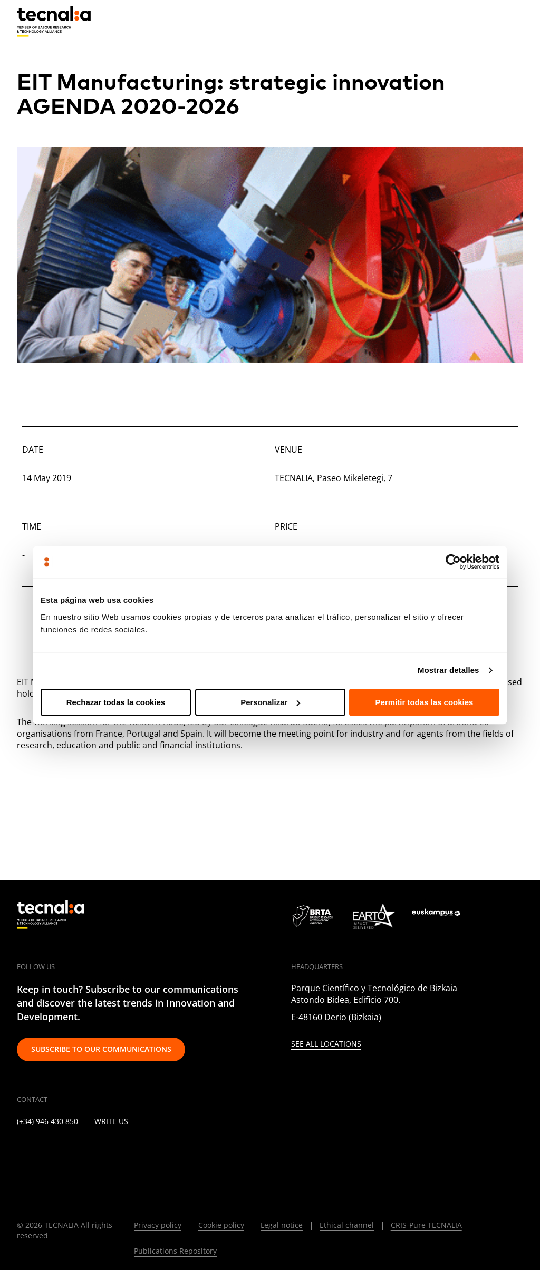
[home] (54, 21)
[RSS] (149, 1154)
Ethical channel (347, 1225)
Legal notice (282, 1225)
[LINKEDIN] (21, 1154)
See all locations (326, 1044)
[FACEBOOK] (98, 1154)
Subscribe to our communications (101, 1049)
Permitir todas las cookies (424, 702)
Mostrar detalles (448, 670)
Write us (111, 1121)
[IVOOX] (175, 1154)
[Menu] (515, 21)
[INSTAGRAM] (72, 1154)
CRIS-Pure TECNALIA (426, 1225)
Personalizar (270, 702)
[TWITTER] (47, 1154)
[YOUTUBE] (124, 1154)
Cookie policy (221, 1225)
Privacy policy (157, 1225)
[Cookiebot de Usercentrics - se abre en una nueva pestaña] (453, 562)
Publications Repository (175, 1251)
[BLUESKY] (226, 1154)
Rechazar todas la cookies (116, 702)
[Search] (489, 20)
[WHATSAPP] (200, 1154)
